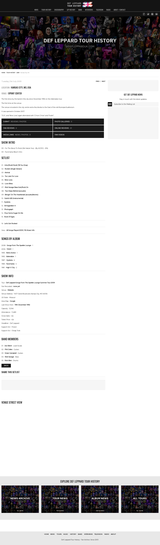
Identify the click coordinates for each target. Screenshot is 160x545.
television (99, 10)
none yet (16, 286)
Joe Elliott (8, 346)
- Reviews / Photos (14, 122)
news (36, 10)
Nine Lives (8, 180)
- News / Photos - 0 (17, 135)
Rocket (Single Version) (13, 169)
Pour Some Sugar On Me (13, 213)
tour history (46, 10)
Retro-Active (11, 253)
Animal (7, 173)
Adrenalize (10, 256)
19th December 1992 (22, 305)
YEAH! (9, 249)
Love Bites (9, 184)
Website (11, 290)
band (80, 10)
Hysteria (7, 202)
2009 (18, 72)
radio (108, 10)
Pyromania (10, 264)
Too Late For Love (11, 176)
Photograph (8, 209)
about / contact (119, 10)
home (3, 72)
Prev (98, 81)
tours (59, 534)
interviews (89, 10)
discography (59, 10)
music (65, 534)
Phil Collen (8, 349)
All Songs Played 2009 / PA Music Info (20, 230)
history (73, 534)
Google (12, 301)
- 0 (10, 128)
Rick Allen (8, 360)
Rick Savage (9, 357)
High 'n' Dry (10, 267)
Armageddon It (10, 206)
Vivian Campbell (10, 353)
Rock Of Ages (9, 217)
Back (6, 366)
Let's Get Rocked (10, 223)
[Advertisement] (53, 385)
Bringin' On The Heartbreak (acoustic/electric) (21, 195)
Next (103, 81)
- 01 (63, 128)
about (113, 534)
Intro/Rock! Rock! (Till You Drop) (16, 165)
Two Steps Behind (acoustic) (15, 191)
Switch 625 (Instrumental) (14, 198)
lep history (71, 10)
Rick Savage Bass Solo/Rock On (16, 187)
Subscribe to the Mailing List (124, 104)
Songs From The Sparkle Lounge (19, 245)
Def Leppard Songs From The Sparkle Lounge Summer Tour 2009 (30, 283)
